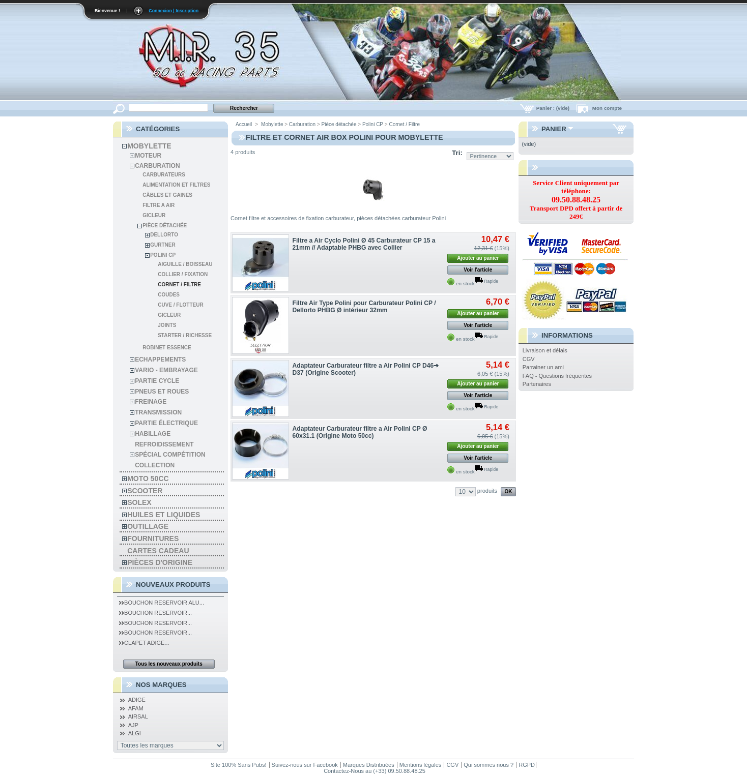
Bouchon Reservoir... (155, 613)
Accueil (244, 124)
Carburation (157, 165)
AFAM (135, 708)
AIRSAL (138, 716)
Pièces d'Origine (159, 562)
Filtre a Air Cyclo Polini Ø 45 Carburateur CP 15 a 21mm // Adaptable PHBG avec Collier (364, 244)
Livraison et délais (545, 350)
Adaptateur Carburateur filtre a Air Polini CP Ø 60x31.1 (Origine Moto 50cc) (360, 432)
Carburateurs (163, 174)
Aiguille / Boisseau (185, 264)
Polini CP (163, 255)
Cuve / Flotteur (180, 305)
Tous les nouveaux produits (169, 664)
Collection (155, 465)
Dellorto (164, 234)
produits (487, 491)
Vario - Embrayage (166, 370)
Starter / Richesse (185, 335)
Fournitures (153, 538)
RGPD (527, 765)
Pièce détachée (164, 225)
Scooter (144, 491)
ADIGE (137, 700)
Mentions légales (420, 765)
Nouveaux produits (173, 584)
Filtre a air (158, 205)
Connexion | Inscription (173, 10)
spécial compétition (170, 454)
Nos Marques (161, 685)
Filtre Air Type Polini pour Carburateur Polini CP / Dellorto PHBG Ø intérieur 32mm (364, 307)
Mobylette (149, 146)
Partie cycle (157, 380)
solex (139, 502)
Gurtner (162, 245)
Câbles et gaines (167, 195)
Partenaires (537, 384)
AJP (133, 725)
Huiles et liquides (163, 515)
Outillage (147, 526)
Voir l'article (478, 270)
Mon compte (607, 108)
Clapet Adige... (144, 643)
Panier (553, 129)
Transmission (158, 412)
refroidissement (164, 444)
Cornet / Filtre (179, 284)
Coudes (169, 294)
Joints (167, 325)
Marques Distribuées (368, 765)
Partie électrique (166, 423)
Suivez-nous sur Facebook (305, 765)
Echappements (160, 359)
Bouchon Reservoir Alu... (161, 603)
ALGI (134, 733)
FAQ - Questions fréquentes (557, 376)
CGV (529, 359)
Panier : (553, 108)
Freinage (150, 401)
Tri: (457, 153)
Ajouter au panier (478, 258)
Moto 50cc (147, 478)
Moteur (148, 155)
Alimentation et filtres (176, 185)
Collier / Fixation (183, 274)
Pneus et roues (162, 391)
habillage (152, 433)
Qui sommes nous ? (488, 765)
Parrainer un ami (543, 367)
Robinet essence (166, 347)
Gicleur (153, 215)
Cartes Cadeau (158, 551)
